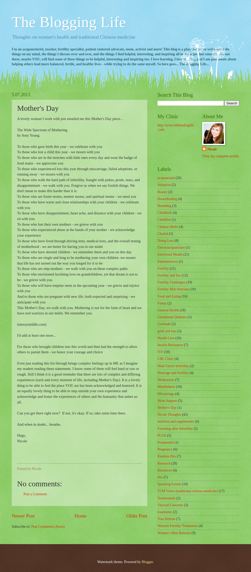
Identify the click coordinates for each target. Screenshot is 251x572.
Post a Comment (35, 494)
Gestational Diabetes (172, 317)
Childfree (164, 220)
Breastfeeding (167, 199)
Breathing (164, 206)
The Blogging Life (69, 22)
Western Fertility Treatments (177, 526)
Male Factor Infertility (173, 366)
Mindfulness (166, 387)
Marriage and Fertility (173, 373)
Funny (161, 303)
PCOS (161, 435)
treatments (164, 512)
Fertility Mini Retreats (173, 289)
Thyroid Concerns (170, 505)
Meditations (165, 380)
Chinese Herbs (167, 227)
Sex (160, 477)
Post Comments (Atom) (48, 527)
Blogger (147, 562)
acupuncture (166, 178)
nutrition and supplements (175, 421)
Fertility (163, 268)
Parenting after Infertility (175, 429)
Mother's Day (167, 408)
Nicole (212, 149)
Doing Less (165, 241)
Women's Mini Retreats (173, 533)
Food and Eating (169, 296)
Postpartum (165, 442)
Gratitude (164, 324)
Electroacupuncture (171, 247)
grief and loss (166, 331)
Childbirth (164, 213)
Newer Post (23, 516)
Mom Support (167, 401)
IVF (160, 352)
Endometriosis (167, 261)
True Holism (166, 519)
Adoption (164, 185)
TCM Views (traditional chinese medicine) (187, 491)
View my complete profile (220, 156)
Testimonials (166, 498)
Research (163, 463)
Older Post (136, 516)
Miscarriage (165, 394)
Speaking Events (169, 484)
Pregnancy (164, 449)
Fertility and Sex (169, 275)
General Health (168, 310)
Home (80, 516)
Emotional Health (169, 254)
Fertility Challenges (171, 282)
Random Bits (166, 456)
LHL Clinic (165, 359)
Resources (164, 470)
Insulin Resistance (170, 345)
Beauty (162, 192)
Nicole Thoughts (169, 414)
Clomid (162, 234)
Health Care (165, 338)
